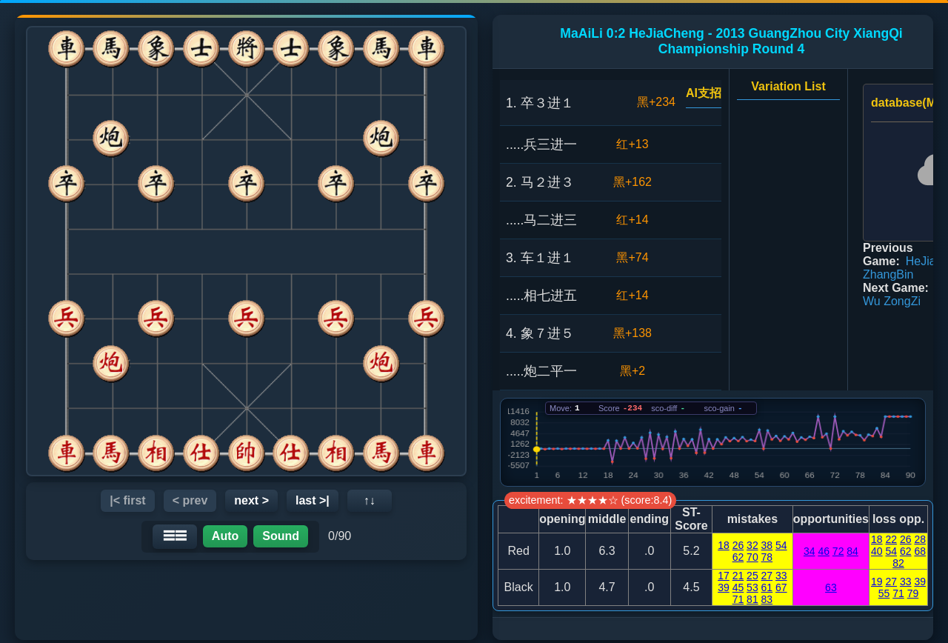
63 (831, 587)
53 (752, 587)
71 (738, 599)
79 (913, 593)
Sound (280, 536)
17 (724, 576)
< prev (190, 500)
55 (884, 593)
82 (898, 563)
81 (752, 599)
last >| (313, 500)
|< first (128, 500)
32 (752, 545)
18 (724, 545)
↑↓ (369, 500)
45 (738, 587)
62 (738, 557)
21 (738, 576)
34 (809, 551)
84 (852, 551)
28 (920, 539)
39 (724, 587)
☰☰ (175, 536)
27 (767, 576)
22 (891, 539)
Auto (225, 536)
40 (877, 551)
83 (767, 599)
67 (781, 587)
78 (767, 557)
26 (738, 545)
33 (781, 576)
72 (838, 551)
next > (251, 500)
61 (767, 587)
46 (824, 551)
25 (752, 576)
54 (781, 545)
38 (767, 545)
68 (920, 551)
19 (877, 581)
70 (752, 557)
